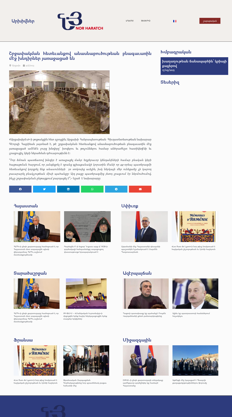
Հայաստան (26, 205)
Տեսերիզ (145, 21)
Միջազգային (137, 340)
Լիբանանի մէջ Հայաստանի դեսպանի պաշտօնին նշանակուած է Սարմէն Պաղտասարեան (140, 249)
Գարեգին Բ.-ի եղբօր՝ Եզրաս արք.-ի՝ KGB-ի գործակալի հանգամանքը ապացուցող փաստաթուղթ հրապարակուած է (86, 249)
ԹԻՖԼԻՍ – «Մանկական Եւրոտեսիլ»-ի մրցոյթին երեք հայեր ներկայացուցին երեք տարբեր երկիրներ (85, 316)
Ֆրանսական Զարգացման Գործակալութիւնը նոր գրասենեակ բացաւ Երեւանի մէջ (85, 383)
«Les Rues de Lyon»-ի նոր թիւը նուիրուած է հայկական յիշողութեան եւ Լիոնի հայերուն (193, 248)
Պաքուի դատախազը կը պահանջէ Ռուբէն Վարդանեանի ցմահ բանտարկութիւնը (144, 314)
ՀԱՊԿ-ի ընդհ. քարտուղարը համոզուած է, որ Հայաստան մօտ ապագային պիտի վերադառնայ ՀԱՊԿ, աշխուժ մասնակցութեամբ (36, 250)
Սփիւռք (129, 205)
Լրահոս (130, 21)
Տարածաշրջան (30, 273)
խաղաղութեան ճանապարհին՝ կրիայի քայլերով (194, 63)
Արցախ (16, 65)
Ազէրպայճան (137, 273)
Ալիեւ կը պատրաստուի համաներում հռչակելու (191, 314)
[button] (20, 189)
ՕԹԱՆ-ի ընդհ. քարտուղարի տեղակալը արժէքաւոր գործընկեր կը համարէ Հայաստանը (143, 383)
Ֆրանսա (23, 340)
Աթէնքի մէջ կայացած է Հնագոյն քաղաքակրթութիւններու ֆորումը (189, 381)
